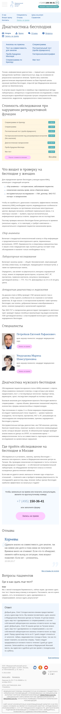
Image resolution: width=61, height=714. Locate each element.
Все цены (52, 157)
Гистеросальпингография (43, 54)
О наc (4, 15)
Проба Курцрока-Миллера (13, 55)
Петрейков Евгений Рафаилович (36, 334)
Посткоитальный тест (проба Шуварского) (42, 49)
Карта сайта (6, 677)
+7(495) (47, 3)
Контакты (5, 20)
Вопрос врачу (7, 18)
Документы (16, 677)
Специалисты (22, 15)
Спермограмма (39, 44)
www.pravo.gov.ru (48, 695)
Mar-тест (36, 60)
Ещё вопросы (53, 658)
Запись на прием (30, 516)
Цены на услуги (37, 15)
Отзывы (20, 18)
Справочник (36, 18)
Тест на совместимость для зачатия (16, 49)
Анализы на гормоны (15, 44)
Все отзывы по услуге (50, 571)
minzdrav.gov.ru (10, 698)
